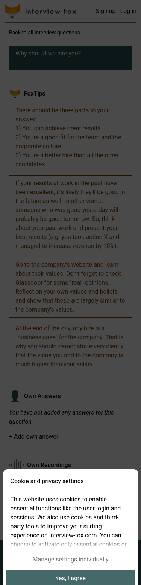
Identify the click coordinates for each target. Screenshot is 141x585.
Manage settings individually (71, 566)
